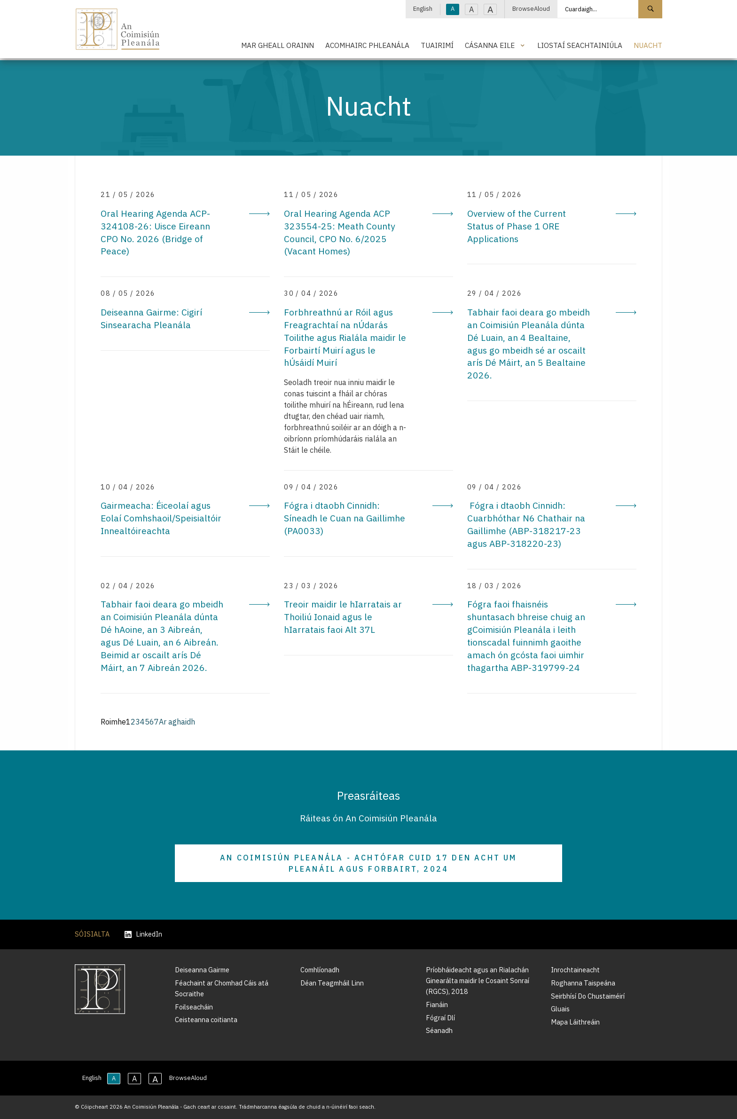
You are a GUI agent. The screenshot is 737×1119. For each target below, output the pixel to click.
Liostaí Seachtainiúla (579, 45)
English (422, 9)
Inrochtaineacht (575, 969)
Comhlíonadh (319, 969)
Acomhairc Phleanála (367, 45)
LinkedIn (143, 934)
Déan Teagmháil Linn (332, 982)
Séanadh (439, 1030)
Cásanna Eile (490, 45)
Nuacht (648, 45)
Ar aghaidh (177, 721)
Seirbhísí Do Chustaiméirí (588, 996)
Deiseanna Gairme (202, 969)
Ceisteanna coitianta (206, 1019)
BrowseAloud (531, 9)
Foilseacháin (194, 1006)
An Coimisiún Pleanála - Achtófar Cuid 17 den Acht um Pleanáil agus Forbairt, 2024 (368, 863)
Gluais (560, 1008)
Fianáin (437, 1004)
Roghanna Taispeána (583, 982)
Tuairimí (437, 45)
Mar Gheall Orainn (277, 45)
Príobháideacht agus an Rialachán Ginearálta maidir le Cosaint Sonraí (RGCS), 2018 (477, 980)
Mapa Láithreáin (575, 1021)
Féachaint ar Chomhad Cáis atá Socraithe (221, 988)
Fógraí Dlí (440, 1017)
